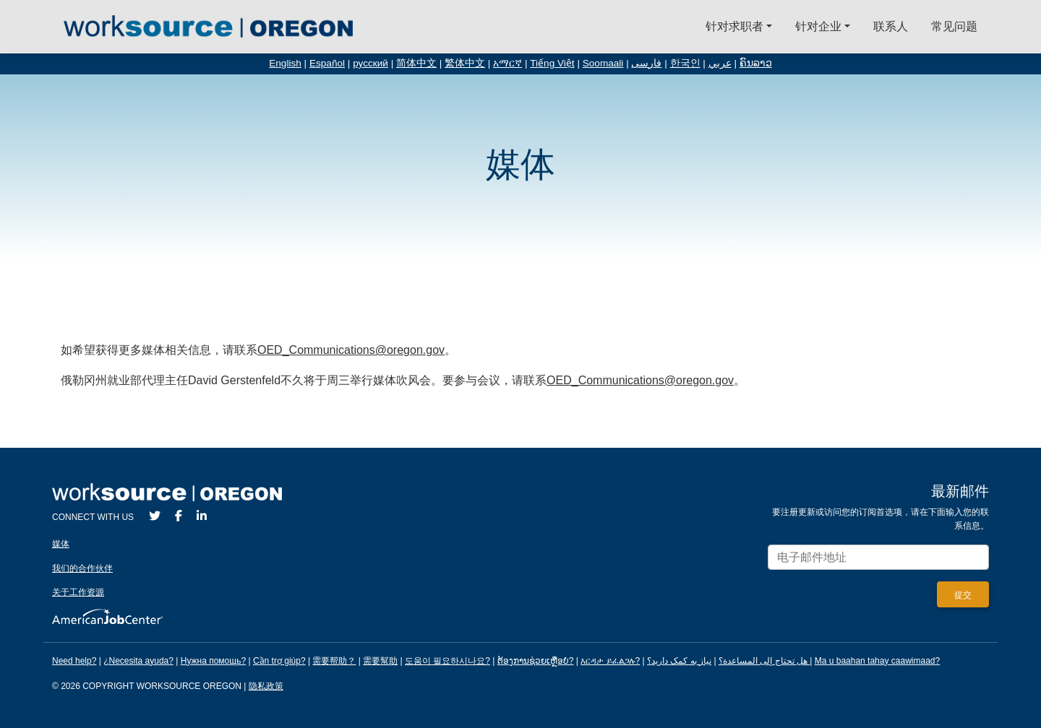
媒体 (60, 544)
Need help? (74, 661)
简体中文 (416, 63)
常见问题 (954, 26)
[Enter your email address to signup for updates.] (878, 557)
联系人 (890, 26)
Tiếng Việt (552, 63)
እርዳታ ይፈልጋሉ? (610, 661)
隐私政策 (266, 686)
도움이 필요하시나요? (447, 661)
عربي (720, 63)
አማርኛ (507, 63)
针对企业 (818, 26)
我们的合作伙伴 (82, 568)
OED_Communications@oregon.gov (351, 350)
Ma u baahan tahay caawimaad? (877, 661)
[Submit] (963, 594)
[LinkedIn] (202, 516)
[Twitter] (154, 516)
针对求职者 (734, 26)
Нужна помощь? (213, 661)
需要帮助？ (334, 661)
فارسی (646, 63)
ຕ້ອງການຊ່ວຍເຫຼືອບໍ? (535, 661)
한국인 (685, 63)
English (285, 63)
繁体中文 (465, 63)
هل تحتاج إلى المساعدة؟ (763, 661)
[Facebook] (178, 516)
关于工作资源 (78, 592)
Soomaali (603, 63)
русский (370, 63)
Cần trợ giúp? (279, 661)
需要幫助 (380, 661)
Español (327, 63)
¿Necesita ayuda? (138, 661)
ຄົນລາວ (756, 63)
